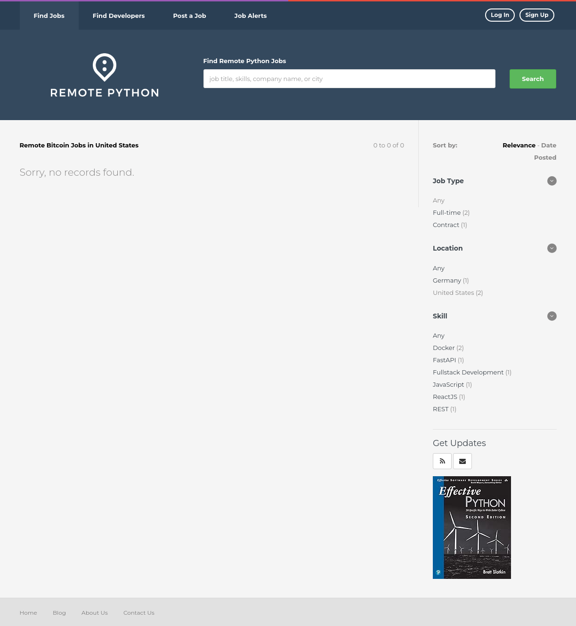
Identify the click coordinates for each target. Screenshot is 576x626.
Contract (447, 224)
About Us (94, 612)
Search (533, 78)
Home (28, 612)
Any (439, 268)
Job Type (448, 181)
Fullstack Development (469, 372)
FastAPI (445, 360)
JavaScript (449, 384)
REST (441, 409)
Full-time (447, 212)
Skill (440, 316)
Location (448, 248)
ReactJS (446, 396)
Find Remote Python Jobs (244, 61)
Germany (447, 280)
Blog (59, 612)
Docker (444, 347)
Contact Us (138, 612)
